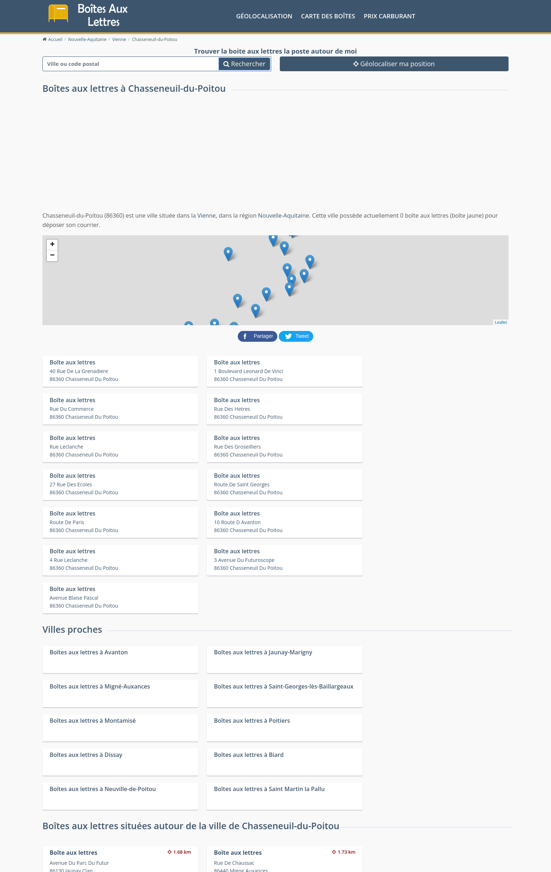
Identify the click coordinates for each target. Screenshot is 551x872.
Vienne (206, 215)
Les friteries (285, 836)
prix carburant (389, 16)
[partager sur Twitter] (296, 335)
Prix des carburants (294, 827)
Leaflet (501, 322)
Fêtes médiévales (408, 836)
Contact (145, 861)
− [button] (52, 255)
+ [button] (52, 244)
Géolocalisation (264, 16)
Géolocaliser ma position (394, 63)
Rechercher (244, 63)
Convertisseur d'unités (414, 827)
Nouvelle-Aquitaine (283, 215)
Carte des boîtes (328, 16)
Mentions (166, 861)
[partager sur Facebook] (258, 335)
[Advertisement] (275, 156)
